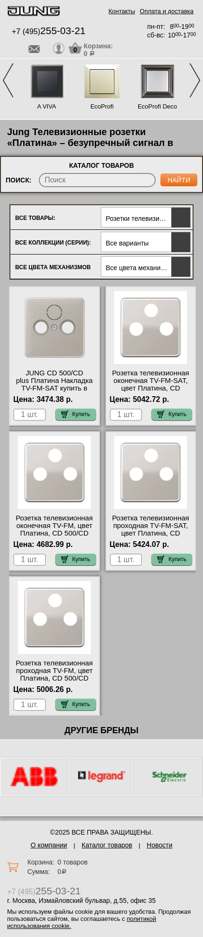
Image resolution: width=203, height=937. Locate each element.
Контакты (121, 11)
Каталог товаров (107, 845)
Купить (75, 414)
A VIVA (46, 106)
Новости (159, 845)
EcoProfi (102, 106)
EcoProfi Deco (157, 106)
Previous (8, 80)
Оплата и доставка (167, 11)
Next (195, 80)
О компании (49, 845)
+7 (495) (49, 31)
